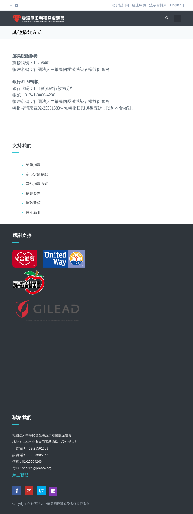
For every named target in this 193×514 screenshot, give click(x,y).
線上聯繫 (20, 475)
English (176, 5)
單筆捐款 (33, 165)
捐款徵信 (33, 203)
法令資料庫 (158, 5)
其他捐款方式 (37, 184)
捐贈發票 (33, 193)
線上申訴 (139, 5)
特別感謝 (33, 212)
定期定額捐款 (37, 174)
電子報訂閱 (120, 5)
